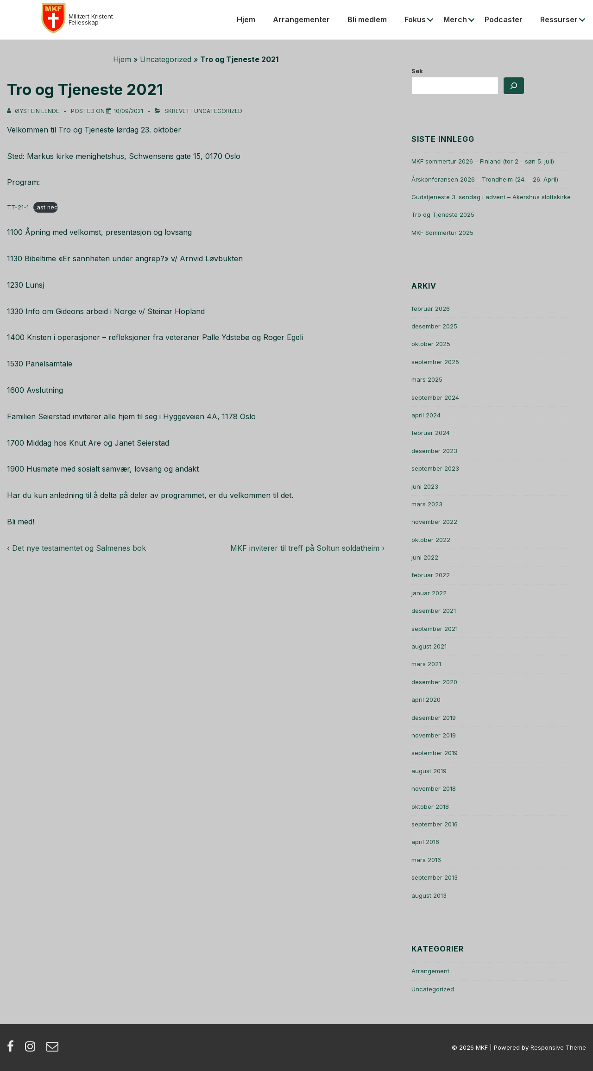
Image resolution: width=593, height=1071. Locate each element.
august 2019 (429, 771)
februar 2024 (430, 432)
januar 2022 (429, 593)
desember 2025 (434, 326)
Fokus (415, 19)
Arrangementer (301, 19)
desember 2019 (433, 717)
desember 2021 (433, 610)
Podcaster (504, 19)
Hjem (246, 19)
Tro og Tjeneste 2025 (442, 214)
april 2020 (426, 699)
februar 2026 (430, 308)
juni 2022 (424, 557)
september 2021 (434, 628)
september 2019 (434, 752)
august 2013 (429, 895)
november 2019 (433, 735)
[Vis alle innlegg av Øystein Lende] (34, 110)
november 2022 (434, 521)
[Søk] (513, 85)
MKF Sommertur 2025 (442, 232)
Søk (417, 71)
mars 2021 (426, 664)
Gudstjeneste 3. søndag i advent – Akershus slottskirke (491, 197)
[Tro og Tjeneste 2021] (128, 110)
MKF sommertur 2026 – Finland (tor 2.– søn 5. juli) (482, 161)
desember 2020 (434, 682)
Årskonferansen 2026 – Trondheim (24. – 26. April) (484, 179)
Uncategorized (165, 59)
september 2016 (434, 824)
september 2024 (435, 397)
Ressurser (559, 19)
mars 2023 (426, 504)
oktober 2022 (430, 539)
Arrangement (430, 971)
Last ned (45, 207)
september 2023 (435, 468)
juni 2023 (424, 486)
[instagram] (32, 1049)
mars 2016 (426, 859)
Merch (455, 19)
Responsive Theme (558, 1047)
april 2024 (426, 415)
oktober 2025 (430, 343)
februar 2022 (430, 575)
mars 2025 (426, 379)
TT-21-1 (18, 207)
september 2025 (435, 361)
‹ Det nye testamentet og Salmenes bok (76, 548)
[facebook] (12, 1049)
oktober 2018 (430, 806)
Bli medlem (367, 19)
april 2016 (425, 841)
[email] (53, 1049)
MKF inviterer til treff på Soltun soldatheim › (307, 548)
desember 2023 (434, 450)
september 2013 (434, 877)
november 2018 (433, 788)
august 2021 (429, 646)
